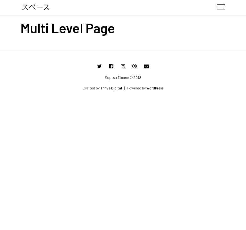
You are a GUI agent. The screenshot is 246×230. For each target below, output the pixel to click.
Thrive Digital (111, 88)
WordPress (154, 88)
